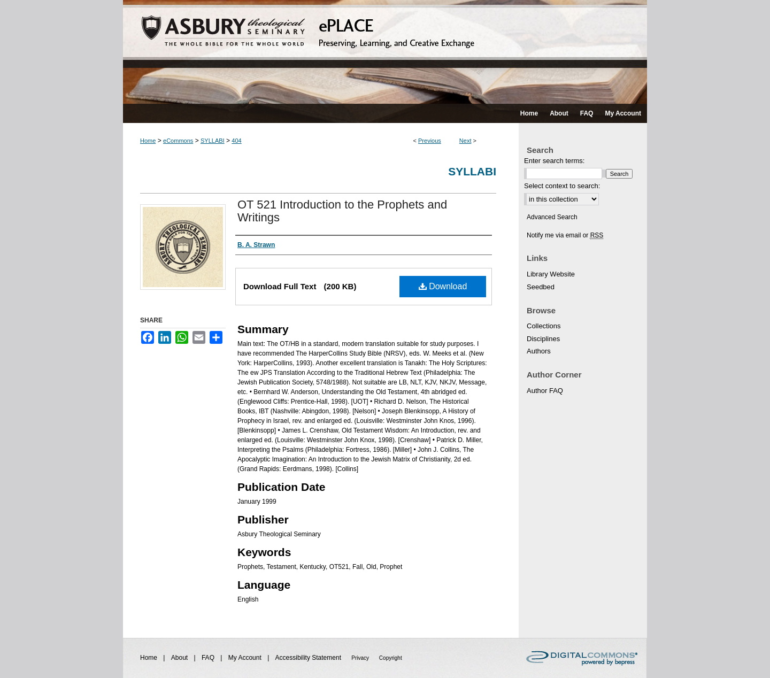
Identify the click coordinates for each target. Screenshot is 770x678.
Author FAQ (545, 391)
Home (148, 140)
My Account (245, 657)
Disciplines (543, 339)
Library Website (551, 274)
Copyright (390, 658)
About (180, 657)
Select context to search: (562, 186)
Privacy (361, 658)
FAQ (209, 657)
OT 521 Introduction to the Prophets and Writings (342, 211)
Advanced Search (552, 217)
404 (236, 140)
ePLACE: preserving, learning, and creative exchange (385, 52)
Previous (429, 140)
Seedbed (541, 287)
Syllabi (472, 171)
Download (443, 286)
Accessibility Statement (309, 657)
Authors (539, 351)
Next (465, 140)
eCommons (178, 140)
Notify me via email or (565, 235)
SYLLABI (213, 140)
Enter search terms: (554, 161)
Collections (544, 326)
